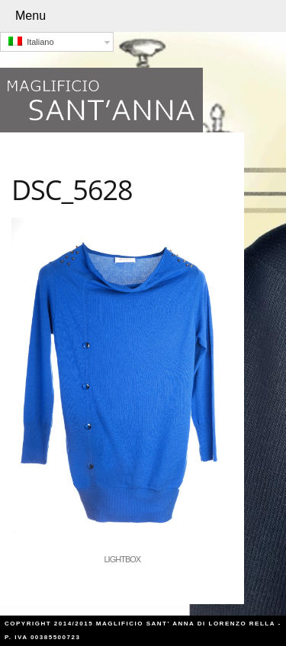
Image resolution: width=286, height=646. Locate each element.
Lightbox (122, 559)
